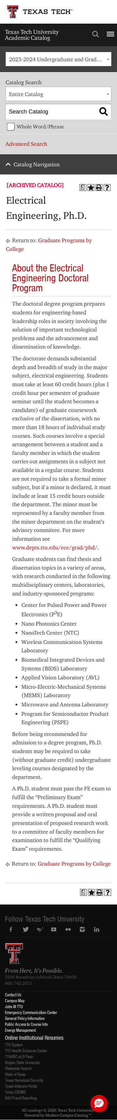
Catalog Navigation (37, 164)
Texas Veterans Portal (21, 1086)
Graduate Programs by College (74, 863)
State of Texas (15, 1074)
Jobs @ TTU (14, 1006)
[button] (99, 1103)
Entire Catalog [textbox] (26, 94)
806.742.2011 (18, 983)
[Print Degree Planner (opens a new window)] (82, 187)
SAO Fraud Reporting (21, 1097)
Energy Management (20, 1030)
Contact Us (13, 994)
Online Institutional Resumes (34, 1037)
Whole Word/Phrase (40, 126)
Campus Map (15, 1000)
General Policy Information (25, 1018)
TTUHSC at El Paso (19, 1056)
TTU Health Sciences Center (26, 1050)
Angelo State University (22, 1062)
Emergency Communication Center (31, 1012)
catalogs (35, 1110)
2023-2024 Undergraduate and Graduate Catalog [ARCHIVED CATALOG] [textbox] (60, 59)
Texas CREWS (15, 1092)
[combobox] (58, 59)
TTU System (14, 1044)
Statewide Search (18, 1068)
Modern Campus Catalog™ (68, 1115)
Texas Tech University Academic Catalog (32, 34)
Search (95, 34)
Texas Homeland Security (24, 1080)
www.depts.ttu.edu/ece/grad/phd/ (54, 547)
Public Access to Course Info (26, 1024)
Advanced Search (26, 143)
